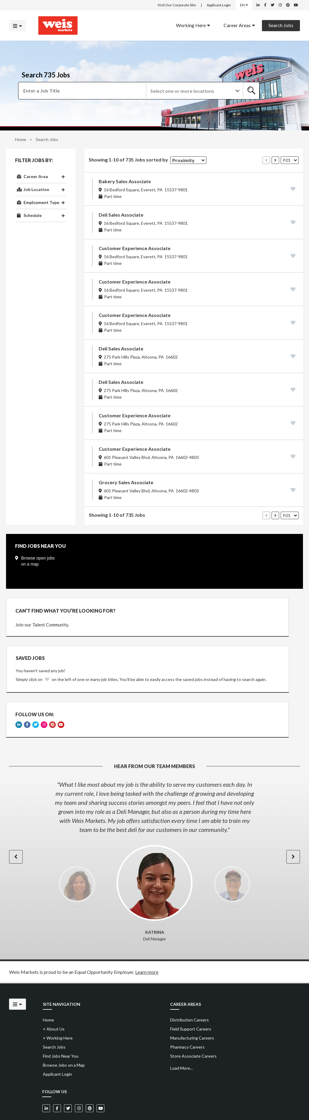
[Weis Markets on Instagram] (280, 5)
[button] (194, 90)
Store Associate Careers (193, 1022)
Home (20, 139)
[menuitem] (193, 25)
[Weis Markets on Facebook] (265, 5)
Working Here (193, 25)
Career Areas (239, 25)
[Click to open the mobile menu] (17, 25)
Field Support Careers (190, 995)
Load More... (181, 1034)
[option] (154, 773)
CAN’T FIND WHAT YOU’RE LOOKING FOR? (65, 610)
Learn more (146, 938)
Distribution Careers (189, 986)
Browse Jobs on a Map (64, 1031)
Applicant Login (219, 5)
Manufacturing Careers (192, 1004)
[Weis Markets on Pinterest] (287, 5)
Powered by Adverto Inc (281, 1102)
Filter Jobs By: (34, 160)
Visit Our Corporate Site (177, 5)
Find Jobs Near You (60, 1022)
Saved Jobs (182, 610)
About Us (54, 995)
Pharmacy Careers (187, 1013)
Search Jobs (281, 25)
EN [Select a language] (244, 5)
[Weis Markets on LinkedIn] (258, 5)
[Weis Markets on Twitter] (272, 5)
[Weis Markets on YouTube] (296, 5)
